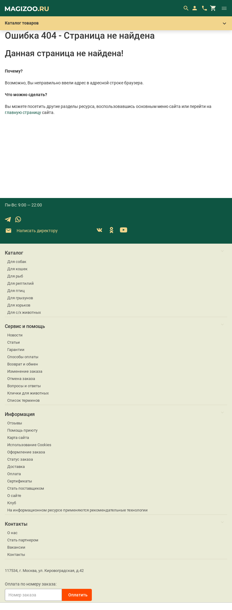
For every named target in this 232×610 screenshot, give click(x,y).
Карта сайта (18, 437)
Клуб (11, 503)
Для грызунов (20, 298)
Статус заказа (20, 459)
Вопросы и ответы (24, 386)
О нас (12, 533)
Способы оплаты (22, 357)
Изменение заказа (24, 371)
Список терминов (23, 400)
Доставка (16, 466)
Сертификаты (19, 481)
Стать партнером (22, 540)
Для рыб (15, 276)
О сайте (14, 495)
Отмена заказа (21, 378)
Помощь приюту (22, 430)
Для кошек (17, 269)
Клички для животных (28, 393)
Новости (15, 335)
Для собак (16, 261)
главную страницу (23, 112)
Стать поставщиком (25, 488)
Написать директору (31, 230)
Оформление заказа (26, 452)
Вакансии (16, 547)
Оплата (14, 474)
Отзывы (14, 423)
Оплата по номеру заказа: (30, 584)
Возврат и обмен (22, 364)
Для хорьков (18, 305)
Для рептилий (20, 283)
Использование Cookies (29, 445)
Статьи (13, 342)
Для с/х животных (24, 312)
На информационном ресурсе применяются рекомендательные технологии (77, 510)
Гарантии (15, 349)
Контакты (16, 554)
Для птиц (16, 290)
